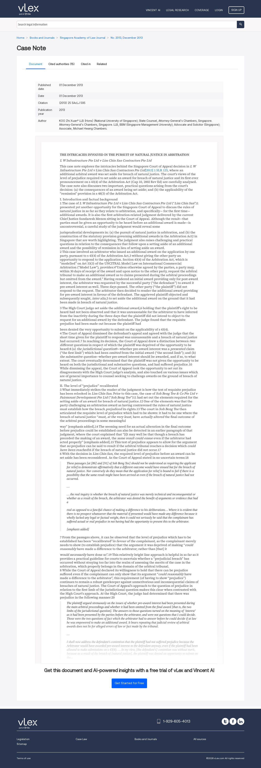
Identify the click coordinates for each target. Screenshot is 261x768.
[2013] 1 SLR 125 (156, 170)
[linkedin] (240, 721)
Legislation (23, 739)
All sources (200, 739)
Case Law (81, 739)
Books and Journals (146, 739)
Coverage (202, 10)
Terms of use (24, 758)
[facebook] (232, 721)
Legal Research (177, 10)
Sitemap (22, 744)
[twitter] (225, 721)
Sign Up (236, 9)
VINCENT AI (153, 10)
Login (219, 10)
